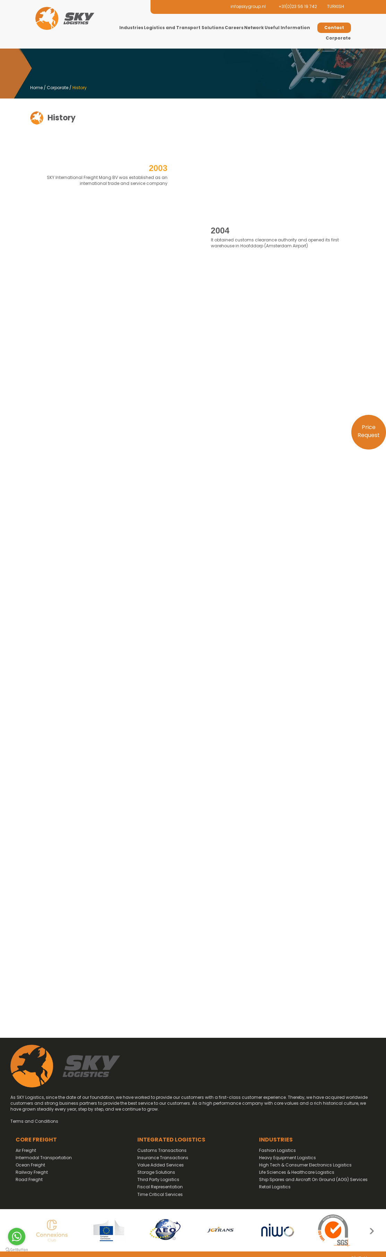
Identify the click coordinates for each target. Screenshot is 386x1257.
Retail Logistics (275, 1187)
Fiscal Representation (160, 1187)
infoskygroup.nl (245, 6)
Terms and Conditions (34, 1121)
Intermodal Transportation (44, 1158)
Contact (334, 28)
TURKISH (335, 6)
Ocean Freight (30, 1165)
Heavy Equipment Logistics (287, 1158)
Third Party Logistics (158, 1179)
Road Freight (29, 1179)
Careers (234, 28)
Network (254, 28)
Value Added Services (160, 1165)
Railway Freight (32, 1172)
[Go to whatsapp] (16, 1236)
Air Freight (26, 1150)
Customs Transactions (162, 1150)
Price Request (369, 431)
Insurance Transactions (162, 1158)
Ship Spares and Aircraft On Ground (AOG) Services (313, 1179)
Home (36, 88)
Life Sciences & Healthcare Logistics (296, 1172)
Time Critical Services (160, 1194)
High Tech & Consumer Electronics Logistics (305, 1165)
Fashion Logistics (277, 1150)
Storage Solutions (156, 1172)
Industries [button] (131, 28)
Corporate (57, 88)
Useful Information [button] (287, 28)
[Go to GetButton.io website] (17, 1250)
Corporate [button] (338, 38)
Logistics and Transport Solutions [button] (184, 28)
